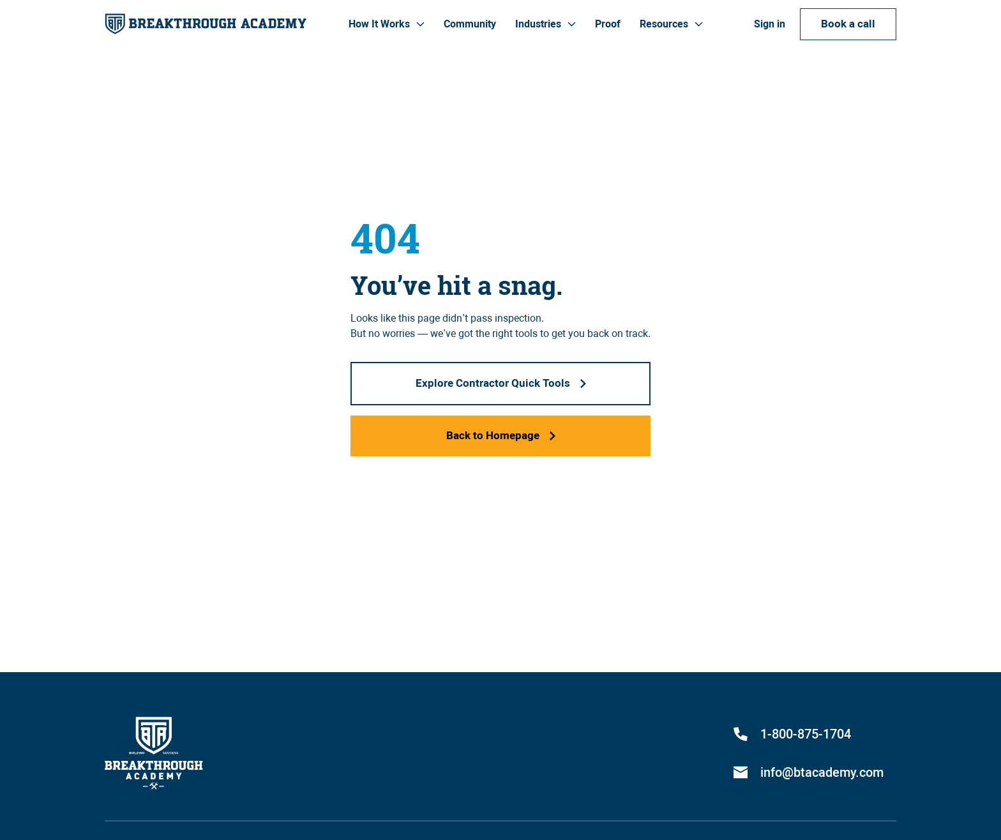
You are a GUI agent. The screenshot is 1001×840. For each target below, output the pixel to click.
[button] (386, 24)
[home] (205, 23)
